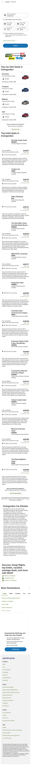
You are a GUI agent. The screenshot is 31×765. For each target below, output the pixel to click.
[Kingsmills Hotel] (15, 294)
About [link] (4, 664)
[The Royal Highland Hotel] (15, 471)
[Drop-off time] (22, 29)
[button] (15, 41)
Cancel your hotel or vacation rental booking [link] (12, 730)
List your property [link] (6, 669)
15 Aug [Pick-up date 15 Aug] (9, 24)
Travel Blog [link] (5, 703)
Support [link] (4, 727)
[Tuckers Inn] (15, 180)
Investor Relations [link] (7, 677)
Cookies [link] (4, 715)
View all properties (15, 493)
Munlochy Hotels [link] (6, 610)
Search (15, 45)
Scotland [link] (7, 1)
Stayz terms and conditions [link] (9, 720)
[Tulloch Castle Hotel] (15, 412)
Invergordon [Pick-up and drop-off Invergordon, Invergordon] (10, 16)
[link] (15, 576)
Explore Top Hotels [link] (7, 697)
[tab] (4, 593)
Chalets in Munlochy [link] (7, 607)
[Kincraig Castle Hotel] (15, 152)
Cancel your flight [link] (6, 732)
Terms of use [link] (5, 718)
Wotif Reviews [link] (6, 705)
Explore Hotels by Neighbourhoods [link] (10, 689)
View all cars (15, 129)
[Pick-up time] (9, 29)
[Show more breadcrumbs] (2, 1)
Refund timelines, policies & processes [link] (11, 735)
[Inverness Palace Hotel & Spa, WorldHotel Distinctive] (15, 353)
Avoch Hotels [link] (5, 604)
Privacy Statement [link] (7, 712)
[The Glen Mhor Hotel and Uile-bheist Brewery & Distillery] (15, 236)
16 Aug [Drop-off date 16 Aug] (22, 24)
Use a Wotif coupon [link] (7, 738)
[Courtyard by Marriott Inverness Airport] (15, 383)
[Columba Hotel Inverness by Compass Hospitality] (15, 323)
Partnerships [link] (5, 672)
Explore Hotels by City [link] (7, 695)
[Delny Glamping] (15, 207)
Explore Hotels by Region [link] (8, 687)
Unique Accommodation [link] (8, 700)
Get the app (15, 649)
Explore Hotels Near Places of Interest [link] (11, 692)
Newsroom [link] (5, 675)
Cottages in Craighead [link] (7, 601)
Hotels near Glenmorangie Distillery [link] (11, 598)
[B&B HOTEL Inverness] (15, 266)
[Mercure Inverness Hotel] (15, 441)
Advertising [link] (5, 680)
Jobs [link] (4, 667)
